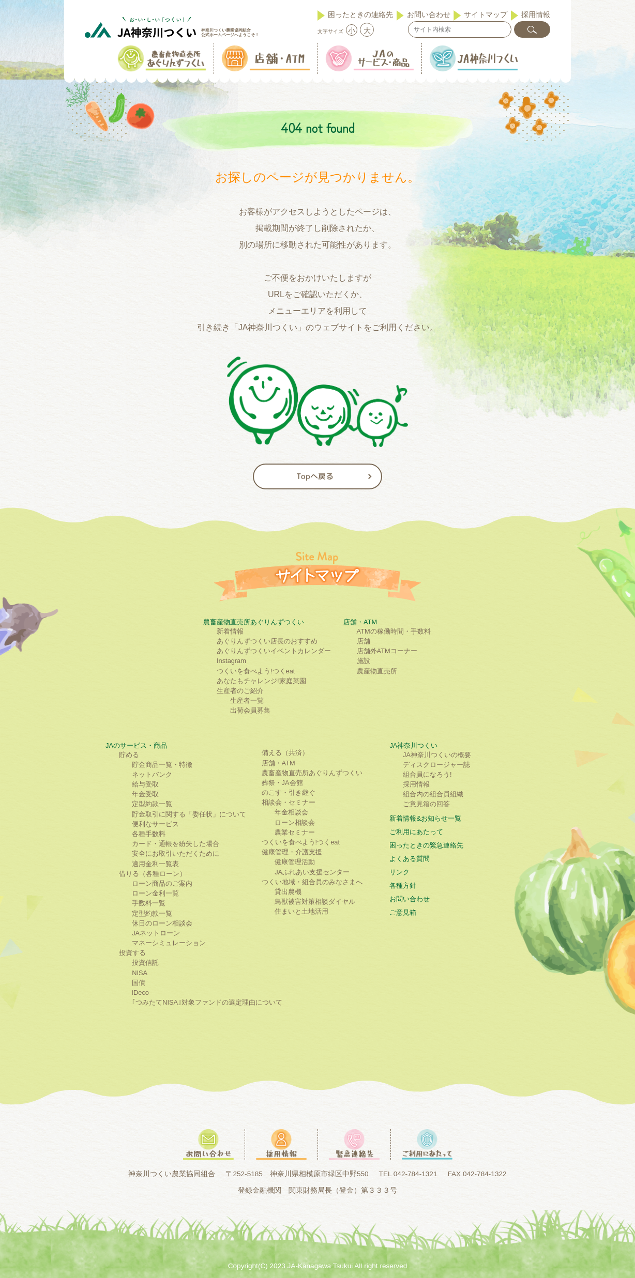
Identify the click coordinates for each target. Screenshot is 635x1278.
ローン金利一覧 (155, 893)
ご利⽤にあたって (416, 832)
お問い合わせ (428, 14)
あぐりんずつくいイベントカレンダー (274, 651)
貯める (129, 755)
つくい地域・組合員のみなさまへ (312, 882)
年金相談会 (291, 812)
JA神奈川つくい (413, 745)
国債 (138, 983)
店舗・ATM (360, 622)
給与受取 (145, 784)
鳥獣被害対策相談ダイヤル (315, 901)
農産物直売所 (377, 671)
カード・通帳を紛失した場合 (175, 844)
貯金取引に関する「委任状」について (189, 814)
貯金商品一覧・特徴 (162, 764)
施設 (363, 661)
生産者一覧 (247, 700)
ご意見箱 (402, 912)
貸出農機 (288, 892)
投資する (132, 953)
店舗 (363, 641)
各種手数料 (148, 834)
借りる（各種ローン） (152, 873)
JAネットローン (156, 933)
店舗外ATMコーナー (387, 651)
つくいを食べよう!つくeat (256, 671)
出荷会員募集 (250, 710)
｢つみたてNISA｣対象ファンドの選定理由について (207, 1002)
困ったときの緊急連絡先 (426, 845)
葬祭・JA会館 (282, 783)
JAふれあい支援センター (312, 872)
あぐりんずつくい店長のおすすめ (267, 641)
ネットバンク (152, 774)
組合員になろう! (427, 774)
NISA (139, 973)
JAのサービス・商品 (136, 745)
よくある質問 (409, 859)
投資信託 (145, 962)
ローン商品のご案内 (162, 883)
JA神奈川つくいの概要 (437, 755)
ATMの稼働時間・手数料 (394, 631)
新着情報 (230, 631)
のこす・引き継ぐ (288, 792)
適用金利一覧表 (155, 864)
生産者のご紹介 (240, 691)
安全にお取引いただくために (175, 853)
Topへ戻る (315, 476)
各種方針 (402, 885)
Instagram (231, 661)
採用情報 (535, 14)
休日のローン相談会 (162, 923)
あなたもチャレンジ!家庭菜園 (261, 681)
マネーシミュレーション (169, 943)
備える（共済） (285, 753)
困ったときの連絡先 (360, 14)
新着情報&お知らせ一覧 (425, 818)
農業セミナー (295, 832)
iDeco (140, 992)
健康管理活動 (295, 862)
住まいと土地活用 (301, 911)
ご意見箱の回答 (426, 804)
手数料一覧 (148, 903)
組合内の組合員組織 (433, 794)
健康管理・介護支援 (292, 852)
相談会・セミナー (288, 802)
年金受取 (145, 794)
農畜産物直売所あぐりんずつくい (253, 622)
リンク (399, 872)
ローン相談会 (295, 822)
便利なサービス (155, 824)
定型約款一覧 (152, 804)
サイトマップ (485, 14)
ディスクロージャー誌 (436, 764)
